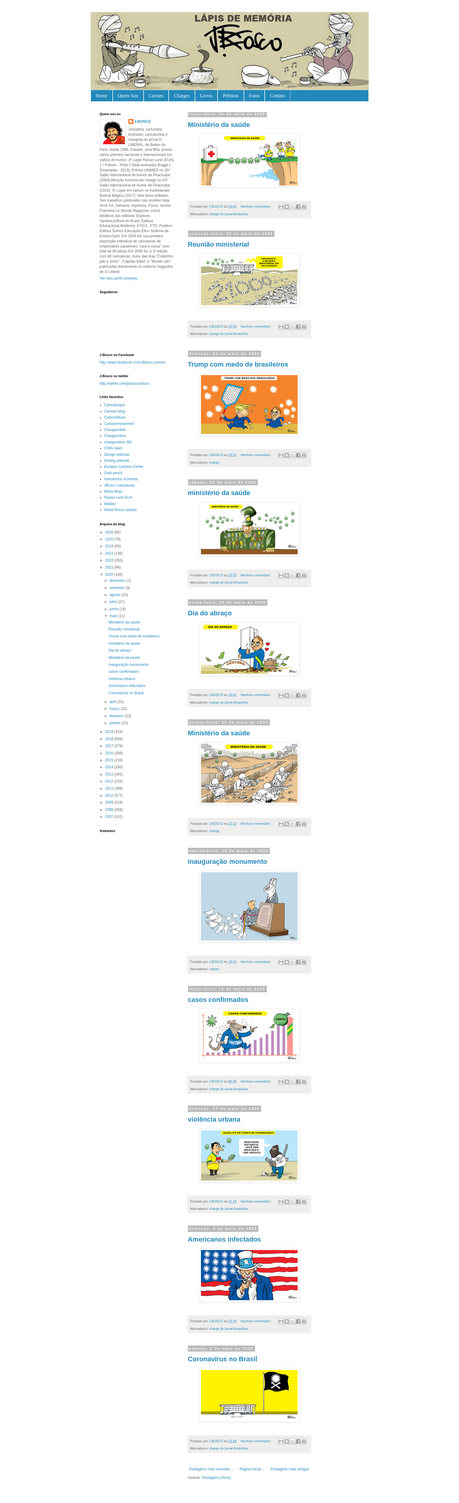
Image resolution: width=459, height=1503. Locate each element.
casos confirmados (218, 999)
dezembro (118, 580)
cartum (214, 969)
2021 (109, 567)
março (115, 709)
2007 (109, 817)
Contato (277, 95)
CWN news (113, 448)
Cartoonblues (115, 417)
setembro (117, 588)
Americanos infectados (224, 1239)
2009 (109, 802)
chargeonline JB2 (118, 442)
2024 (109, 546)
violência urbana (214, 1119)
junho (114, 609)
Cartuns (156, 95)
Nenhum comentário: (256, 206)
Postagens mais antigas (289, 1469)
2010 (109, 795)
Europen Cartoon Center (124, 467)
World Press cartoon (120, 510)
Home (102, 95)
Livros (206, 95)
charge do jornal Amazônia (228, 214)
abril (113, 702)
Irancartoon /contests (121, 479)
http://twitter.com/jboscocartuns (125, 383)
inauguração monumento (227, 861)
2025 (109, 539)
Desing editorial (116, 460)
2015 (109, 760)
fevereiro (116, 716)
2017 (109, 746)
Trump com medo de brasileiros (238, 364)
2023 (109, 553)
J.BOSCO (142, 121)
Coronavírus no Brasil (222, 1359)
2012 (109, 781)
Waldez (110, 504)
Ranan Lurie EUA (118, 497)
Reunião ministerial (218, 244)
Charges (181, 95)
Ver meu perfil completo (119, 278)
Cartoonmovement (119, 424)
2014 (109, 767)
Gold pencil (113, 473)
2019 (109, 732)
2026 (109, 532)
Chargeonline (115, 430)
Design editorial (116, 454)
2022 (109, 560)
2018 (109, 739)
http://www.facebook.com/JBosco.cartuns (133, 362)
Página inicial (250, 1469)
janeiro (115, 723)
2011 (109, 788)
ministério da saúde (219, 493)
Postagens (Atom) (216, 1477)
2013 (109, 774)
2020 (109, 574)
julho (113, 602)
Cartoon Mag (114, 411)
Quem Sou (128, 95)
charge (214, 462)
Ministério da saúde (219, 124)
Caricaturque (114, 405)
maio (113, 616)
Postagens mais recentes (209, 1469)
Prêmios (230, 95)
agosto (115, 595)
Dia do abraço (210, 613)
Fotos (254, 95)
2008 (109, 810)
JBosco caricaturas (119, 485)
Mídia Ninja (113, 491)
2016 (109, 753)
